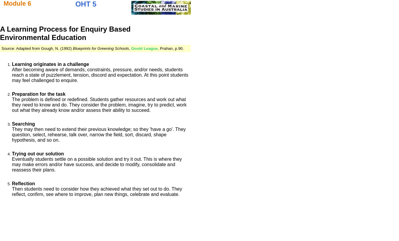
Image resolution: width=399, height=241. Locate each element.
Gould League (144, 48)
